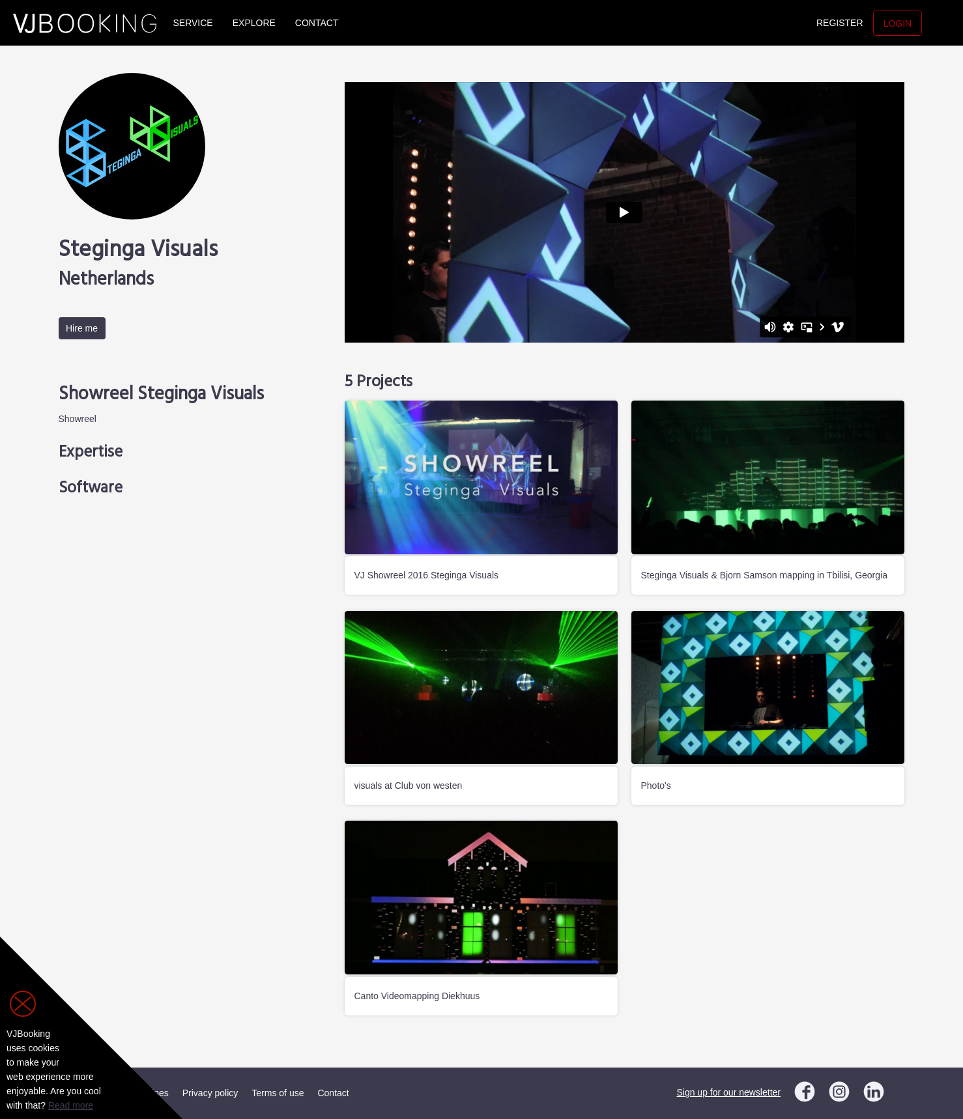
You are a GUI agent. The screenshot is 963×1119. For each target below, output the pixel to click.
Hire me (82, 328)
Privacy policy (210, 1093)
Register (839, 23)
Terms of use (278, 1093)
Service (193, 23)
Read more (70, 1105)
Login (898, 23)
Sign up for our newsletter (728, 1092)
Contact (317, 23)
